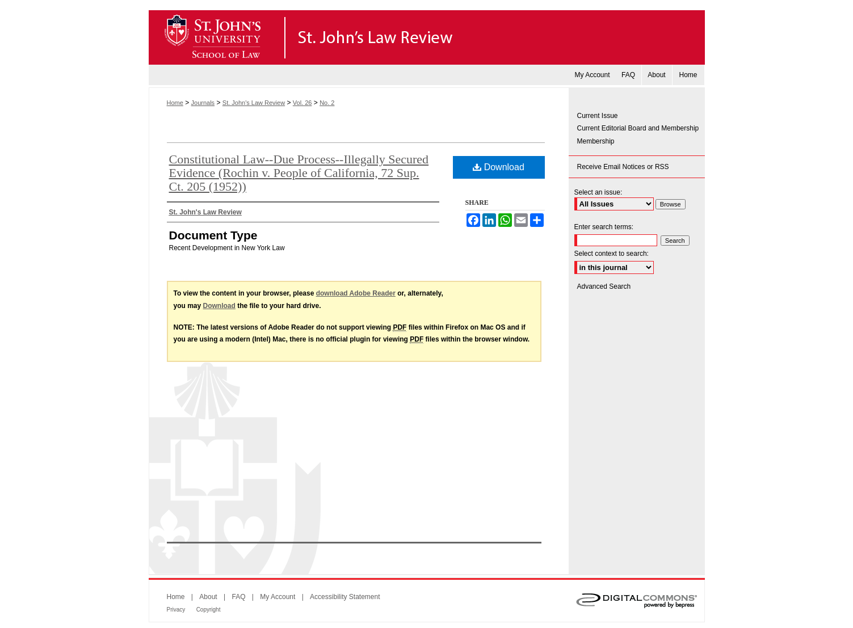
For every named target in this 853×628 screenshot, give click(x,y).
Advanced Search (604, 286)
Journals (203, 102)
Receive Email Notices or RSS (623, 167)
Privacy (176, 609)
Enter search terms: (604, 227)
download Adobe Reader (356, 293)
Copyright (208, 609)
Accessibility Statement (345, 597)
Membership (596, 141)
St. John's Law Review (427, 37)
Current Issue (597, 116)
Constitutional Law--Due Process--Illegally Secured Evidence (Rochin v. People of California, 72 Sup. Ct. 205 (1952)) (299, 172)
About (208, 597)
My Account (277, 597)
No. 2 (327, 102)
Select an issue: (598, 192)
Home (175, 102)
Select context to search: (611, 254)
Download (498, 167)
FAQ (238, 597)
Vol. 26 (302, 102)
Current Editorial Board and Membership (638, 128)
